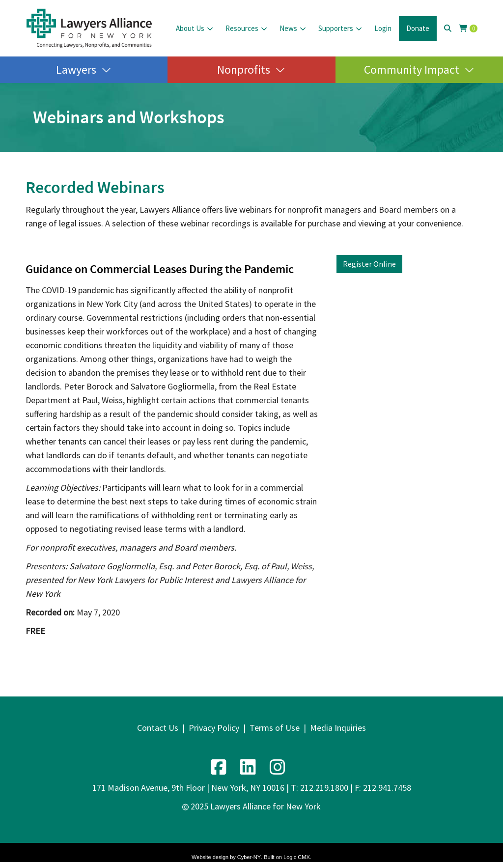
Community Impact (411, 69)
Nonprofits (243, 69)
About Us (190, 28)
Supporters (335, 28)
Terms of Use (275, 727)
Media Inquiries (338, 727)
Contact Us (157, 727)
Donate (417, 28)
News (288, 28)
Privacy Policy (214, 727)
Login (382, 28)
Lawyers (76, 69)
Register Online (369, 264)
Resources (241, 28)
